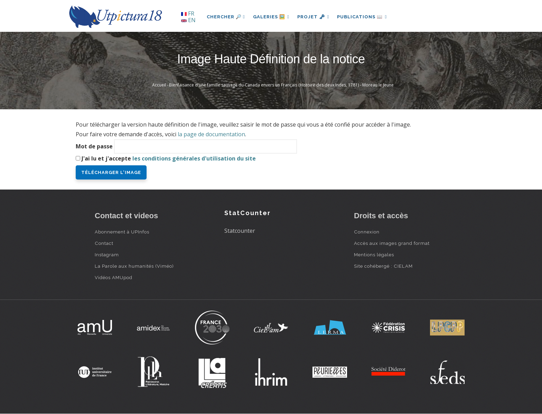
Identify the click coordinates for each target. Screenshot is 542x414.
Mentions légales (374, 254)
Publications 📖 (363, 16)
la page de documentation (211, 134)
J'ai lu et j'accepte (169, 158)
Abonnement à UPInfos (122, 231)
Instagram (107, 254)
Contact (104, 243)
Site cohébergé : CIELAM (383, 266)
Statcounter (239, 230)
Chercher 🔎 (226, 16)
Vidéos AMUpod (113, 277)
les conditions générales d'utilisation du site (194, 158)
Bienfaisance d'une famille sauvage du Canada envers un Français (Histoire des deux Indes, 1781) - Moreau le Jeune (281, 85)
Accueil (159, 85)
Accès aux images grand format (392, 243)
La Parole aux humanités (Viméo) (134, 266)
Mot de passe (94, 146)
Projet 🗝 (314, 16)
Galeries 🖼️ (271, 16)
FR (187, 13)
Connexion (367, 231)
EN (188, 20)
